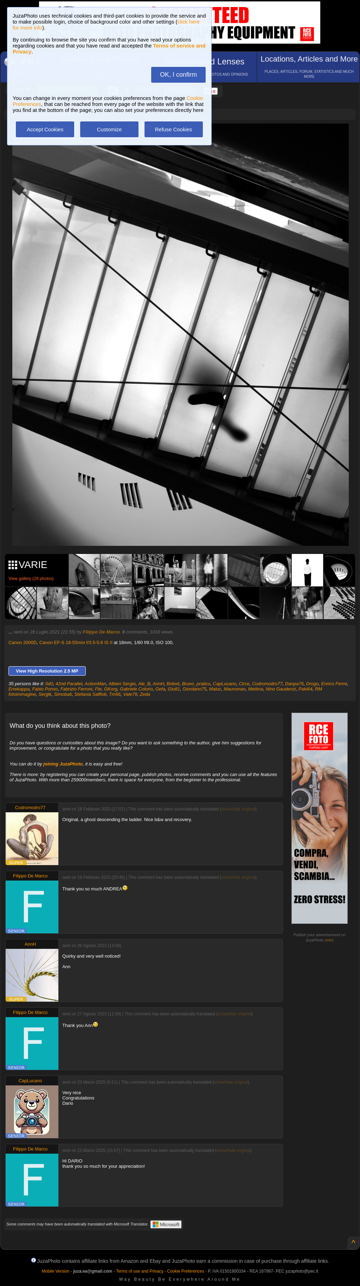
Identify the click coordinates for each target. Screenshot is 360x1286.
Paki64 (305, 689)
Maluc (215, 689)
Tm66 (115, 694)
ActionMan (95, 683)
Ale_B (144, 683)
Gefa (160, 689)
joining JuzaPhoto (63, 764)
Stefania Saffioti (90, 694)
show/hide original (238, 809)
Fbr (98, 689)
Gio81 (174, 689)
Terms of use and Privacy (139, 1271)
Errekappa (19, 689)
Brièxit (173, 683)
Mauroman (234, 689)
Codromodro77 (267, 683)
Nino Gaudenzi (281, 689)
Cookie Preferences (185, 1271)
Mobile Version (56, 1271)
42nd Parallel (69, 683)
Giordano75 (194, 689)
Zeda (145, 694)
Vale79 (130, 694)
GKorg (110, 689)
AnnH (158, 683)
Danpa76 (294, 683)
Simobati (63, 694)
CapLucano (225, 683)
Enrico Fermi (334, 683)
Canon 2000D (22, 642)
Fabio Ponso (45, 689)
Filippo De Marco (101, 632)
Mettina (255, 689)
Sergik (44, 694)
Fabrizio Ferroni (76, 689)
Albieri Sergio (122, 683)
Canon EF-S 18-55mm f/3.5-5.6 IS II (75, 642)
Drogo (312, 683)
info (329, 940)
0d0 (49, 683)
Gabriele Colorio (136, 689)
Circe (244, 683)
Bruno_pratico (196, 683)
